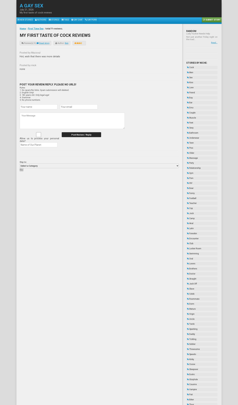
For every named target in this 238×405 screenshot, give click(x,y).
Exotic (190, 316)
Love (189, 83)
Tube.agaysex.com (137, 392)
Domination (192, 345)
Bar (189, 95)
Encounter (192, 206)
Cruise (190, 308)
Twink (190, 275)
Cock (189, 67)
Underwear (192, 124)
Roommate (192, 255)
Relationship (193, 149)
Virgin (190, 267)
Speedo (190, 300)
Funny (190, 169)
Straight (190, 239)
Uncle (190, 271)
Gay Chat (81, 20)
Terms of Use (130, 395)
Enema (190, 357)
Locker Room (193, 214)
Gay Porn (96, 20)
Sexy (189, 116)
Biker (189, 337)
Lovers (190, 226)
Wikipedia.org (127, 400)
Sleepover (191, 312)
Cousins (191, 325)
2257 (87, 395)
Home (23, 28)
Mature (190, 263)
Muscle (190, 108)
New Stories (25, 20)
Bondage (191, 353)
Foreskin (191, 202)
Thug (189, 341)
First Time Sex (37, 28)
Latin (189, 198)
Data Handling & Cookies (103, 395)
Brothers (191, 230)
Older (189, 136)
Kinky (189, 304)
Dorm (189, 259)
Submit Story (211, 20)
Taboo (190, 349)
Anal (189, 194)
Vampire (191, 329)
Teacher (191, 177)
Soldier (190, 292)
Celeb (190, 251)
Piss (189, 132)
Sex (189, 75)
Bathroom (191, 120)
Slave (189, 247)
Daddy (190, 284)
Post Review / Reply (80, 135)
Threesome (192, 296)
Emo (189, 100)
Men (189, 71)
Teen (189, 128)
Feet (189, 112)
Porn (189, 157)
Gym (189, 153)
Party (189, 145)
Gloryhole (191, 320)
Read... (214, 42)
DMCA (119, 395)
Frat (189, 333)
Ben (66, 43)
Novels (190, 365)
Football (190, 173)
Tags (68, 20)
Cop (189, 181)
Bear (189, 165)
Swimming (192, 218)
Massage (191, 140)
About (80, 395)
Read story (43, 43)
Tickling (190, 288)
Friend (190, 87)
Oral (189, 222)
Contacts (156, 395)
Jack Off (191, 243)
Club (189, 210)
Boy (189, 91)
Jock (189, 185)
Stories (56, 20)
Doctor (190, 235)
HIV (189, 161)
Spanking (191, 280)
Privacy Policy (144, 395)
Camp (190, 190)
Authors (42, 20)
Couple (190, 104)
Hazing (190, 361)
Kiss (189, 79)
